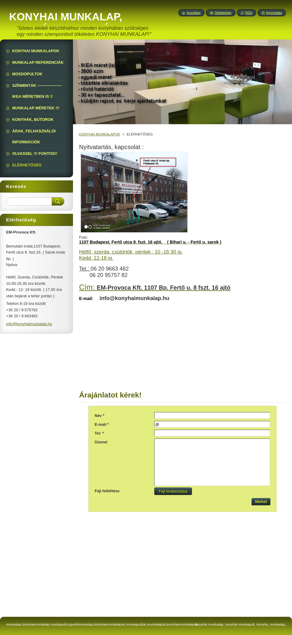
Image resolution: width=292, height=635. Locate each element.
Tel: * (99, 433)
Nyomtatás (274, 13)
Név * (99, 415)
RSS (248, 13)
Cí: (155, 287)
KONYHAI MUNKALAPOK (99, 134)
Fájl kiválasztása (171, 491)
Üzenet (101, 442)
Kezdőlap (193, 13)
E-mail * (102, 424)
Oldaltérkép (222, 13)
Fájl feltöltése (107, 491)
